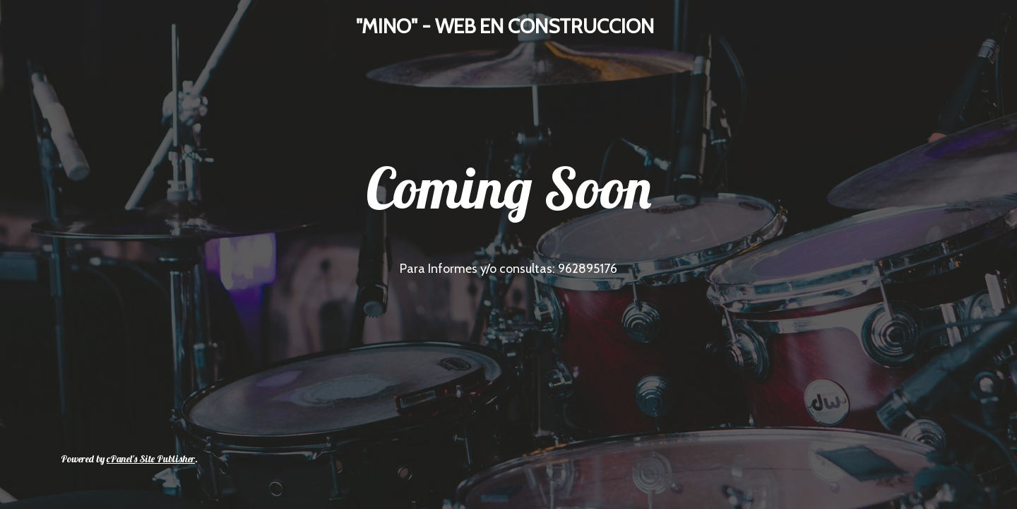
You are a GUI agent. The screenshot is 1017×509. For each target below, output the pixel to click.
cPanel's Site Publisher (151, 458)
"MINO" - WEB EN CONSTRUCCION (505, 26)
